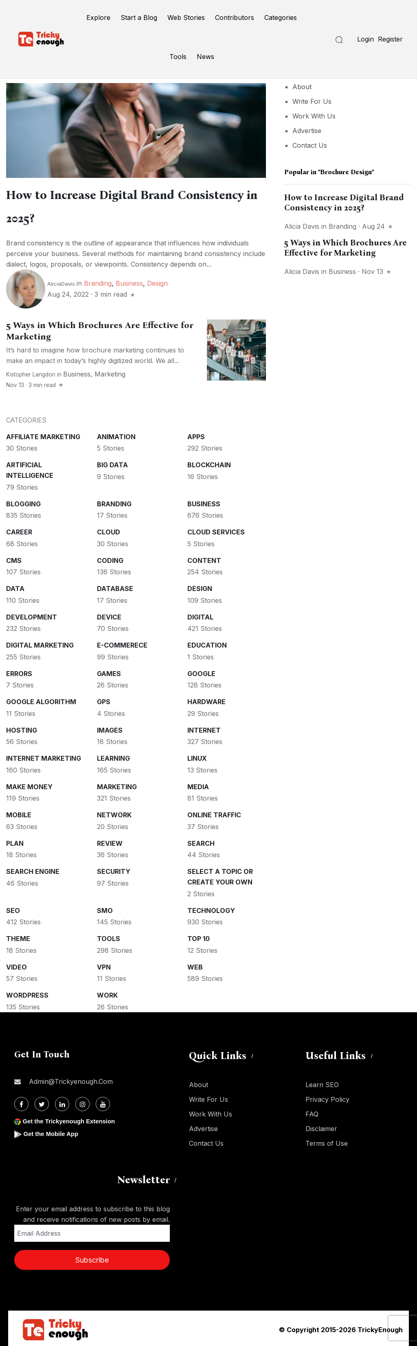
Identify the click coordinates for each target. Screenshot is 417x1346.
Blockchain (209, 462)
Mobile (18, 812)
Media (198, 784)
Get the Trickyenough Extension (72, 1118)
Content (204, 558)
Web (195, 965)
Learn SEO (322, 1082)
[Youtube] (103, 1101)
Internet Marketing (43, 756)
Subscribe (92, 1257)
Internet (204, 728)
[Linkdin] (62, 1101)
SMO (105, 908)
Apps (196, 434)
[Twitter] (42, 1101)
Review (110, 841)
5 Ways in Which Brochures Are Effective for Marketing (345, 248)
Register (390, 39)
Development (31, 615)
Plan (15, 841)
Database (115, 586)
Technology (211, 908)
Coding (110, 558)
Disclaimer (321, 1126)
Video (16, 965)
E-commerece (122, 643)
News (205, 57)
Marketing (109, 372)
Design (157, 281)
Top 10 (198, 936)
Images (110, 728)
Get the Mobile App (52, 1131)
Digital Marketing (40, 643)
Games (109, 671)
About (302, 87)
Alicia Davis (301, 226)
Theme (18, 936)
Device (109, 615)
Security (113, 869)
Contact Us (309, 145)
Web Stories (186, 17)
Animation (116, 434)
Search (201, 841)
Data (15, 586)
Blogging (23, 501)
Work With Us (314, 116)
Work (107, 993)
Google (201, 671)
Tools (178, 57)
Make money (29, 784)
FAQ (311, 1111)
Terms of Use (326, 1141)
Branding (98, 281)
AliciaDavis (61, 281)
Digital (200, 615)
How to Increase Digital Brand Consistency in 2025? (344, 202)
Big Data (112, 462)
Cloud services (216, 529)
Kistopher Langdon (30, 372)
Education (207, 643)
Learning (113, 756)
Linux (197, 756)
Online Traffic (214, 812)
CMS (14, 558)
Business (129, 281)
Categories (280, 17)
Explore (98, 17)
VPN (104, 965)
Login (365, 39)
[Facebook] (21, 1101)
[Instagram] (82, 1101)
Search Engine (32, 869)
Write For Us (311, 101)
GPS (103, 699)
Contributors (234, 17)
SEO (13, 908)
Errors (19, 671)
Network (114, 812)
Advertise (306, 131)
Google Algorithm (41, 699)
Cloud (108, 529)
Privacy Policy (327, 1097)
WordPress (27, 993)
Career (19, 529)
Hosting (21, 728)
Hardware (206, 699)
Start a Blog (139, 17)
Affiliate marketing (43, 434)
